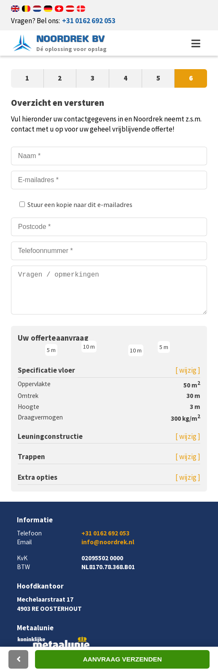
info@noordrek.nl (107, 550)
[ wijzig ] (187, 378)
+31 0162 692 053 (89, 20)
